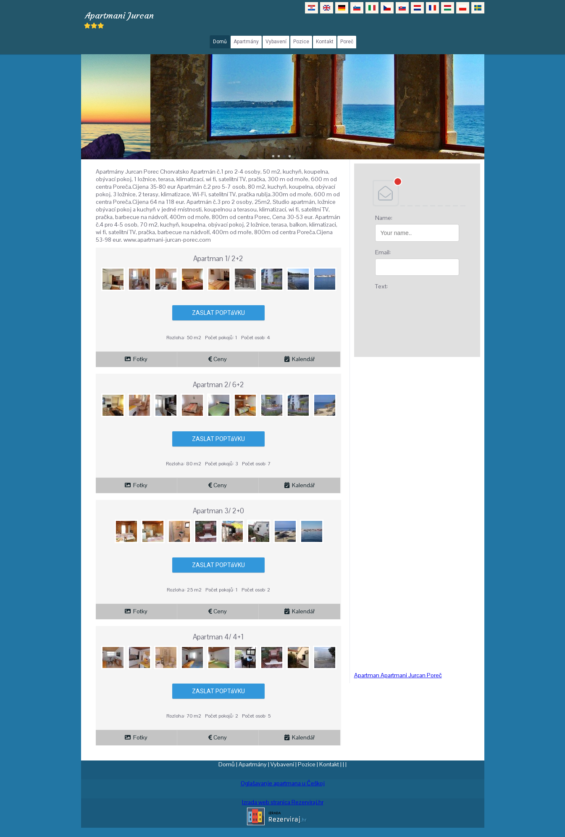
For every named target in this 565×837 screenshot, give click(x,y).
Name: (383, 218)
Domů (226, 764)
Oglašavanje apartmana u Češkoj (283, 783)
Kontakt (329, 764)
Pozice (306, 764)
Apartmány (253, 764)
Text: (381, 286)
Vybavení (282, 764)
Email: (383, 252)
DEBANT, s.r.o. (417, 193)
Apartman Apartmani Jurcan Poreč (398, 675)
